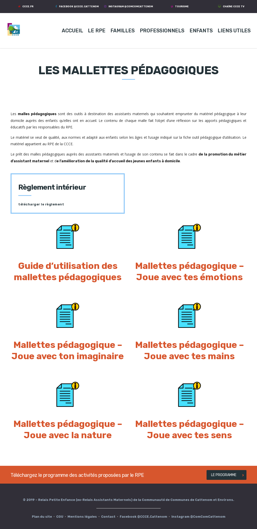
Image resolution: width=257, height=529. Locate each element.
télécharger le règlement (41, 204)
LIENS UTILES (234, 31)
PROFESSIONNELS (162, 31)
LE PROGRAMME (227, 475)
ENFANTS (201, 31)
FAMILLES (122, 31)
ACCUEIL (72, 31)
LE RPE (96, 31)
